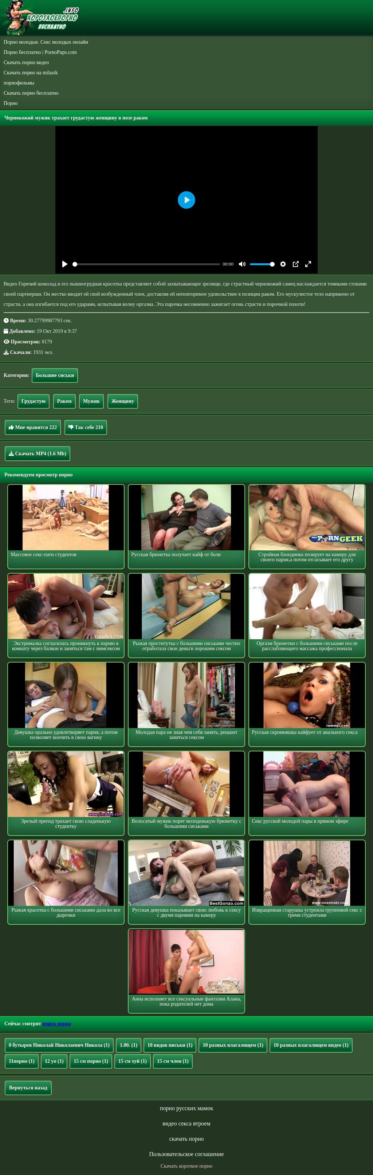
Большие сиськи (55, 375)
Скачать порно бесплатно (31, 93)
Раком (64, 401)
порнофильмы (19, 83)
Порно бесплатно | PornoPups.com (40, 52)
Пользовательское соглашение (186, 1154)
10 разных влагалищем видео (311, 1045)
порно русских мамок (186, 1108)
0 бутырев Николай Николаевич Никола (59, 1045)
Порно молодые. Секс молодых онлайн (46, 42)
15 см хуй (132, 1061)
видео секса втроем (186, 1123)
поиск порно (56, 1023)
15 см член (173, 1061)
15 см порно (91, 1061)
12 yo (54, 1061)
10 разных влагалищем (233, 1045)
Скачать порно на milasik (31, 72)
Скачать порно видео (26, 62)
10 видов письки (170, 1045)
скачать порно (186, 1139)
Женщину (122, 401)
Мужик (91, 401)
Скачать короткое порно (186, 1166)
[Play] (65, 264)
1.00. (128, 1045)
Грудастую (33, 401)
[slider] (146, 264)
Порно (11, 103)
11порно (22, 1061)
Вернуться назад (28, 1087)
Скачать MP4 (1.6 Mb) (37, 453)
